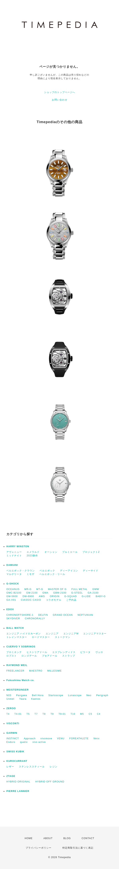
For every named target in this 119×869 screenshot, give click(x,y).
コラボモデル (53, 600)
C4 (98, 714)
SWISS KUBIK (15, 751)
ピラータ (85, 652)
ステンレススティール (32, 766)
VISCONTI (12, 723)
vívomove (46, 738)
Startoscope (55, 695)
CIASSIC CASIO (31, 600)
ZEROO (11, 708)
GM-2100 (32, 592)
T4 (8, 714)
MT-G (39, 589)
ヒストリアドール (37, 652)
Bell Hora (38, 695)
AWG (42, 596)
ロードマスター (41, 637)
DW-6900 (28, 596)
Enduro (10, 742)
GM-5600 (12, 596)
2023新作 (32, 555)
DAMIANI (12, 565)
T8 (44, 714)
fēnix (97, 738)
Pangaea (21, 695)
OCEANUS (12, 589)
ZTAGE (10, 776)
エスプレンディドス (63, 652)
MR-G (28, 589)
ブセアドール (49, 655)
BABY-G (100, 596)
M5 (82, 714)
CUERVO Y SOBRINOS (20, 646)
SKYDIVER (13, 618)
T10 (73, 714)
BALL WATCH (15, 628)
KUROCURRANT (16, 761)
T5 (28, 714)
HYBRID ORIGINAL (18, 781)
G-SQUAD (70, 596)
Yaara (22, 699)
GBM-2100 (59, 592)
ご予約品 (71, 600)
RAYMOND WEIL (16, 665)
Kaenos (36, 699)
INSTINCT (12, 738)
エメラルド (33, 552)
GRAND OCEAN (63, 615)
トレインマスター (16, 637)
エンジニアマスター (94, 633)
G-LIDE (86, 596)
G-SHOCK (12, 583)
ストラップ (68, 655)
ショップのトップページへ (59, 92)
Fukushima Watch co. (20, 680)
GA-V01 (11, 600)
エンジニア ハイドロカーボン (23, 633)
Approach (30, 738)
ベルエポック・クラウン (20, 570)
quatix (24, 742)
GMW (95, 589)
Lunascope (75, 695)
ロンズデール (29, 655)
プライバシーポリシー (38, 847)
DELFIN (43, 615)
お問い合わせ (59, 99)
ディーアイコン (69, 570)
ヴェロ (99, 652)
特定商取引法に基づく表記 (77, 847)
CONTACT (88, 838)
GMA (45, 592)
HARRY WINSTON (17, 546)
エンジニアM (70, 633)
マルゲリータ (14, 574)
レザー (10, 766)
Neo (88, 695)
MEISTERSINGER (17, 689)
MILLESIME (54, 670)
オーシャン (51, 552)
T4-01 (17, 714)
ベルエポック (47, 570)
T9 (52, 714)
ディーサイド (90, 570)
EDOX (10, 609)
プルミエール (70, 552)
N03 (8, 695)
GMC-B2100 (13, 592)
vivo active (39, 742)
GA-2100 (93, 592)
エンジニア (52, 633)
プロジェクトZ (91, 552)
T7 (36, 714)
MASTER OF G (57, 589)
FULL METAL (79, 589)
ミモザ (30, 574)
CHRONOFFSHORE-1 (19, 615)
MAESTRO (35, 670)
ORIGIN (55, 596)
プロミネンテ (14, 652)
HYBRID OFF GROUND (49, 781)
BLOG (67, 838)
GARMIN (11, 733)
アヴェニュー (14, 552)
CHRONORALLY (35, 618)
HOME (29, 838)
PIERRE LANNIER (17, 791)
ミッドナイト (14, 555)
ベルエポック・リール (52, 574)
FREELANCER (15, 670)
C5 (90, 714)
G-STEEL (77, 592)
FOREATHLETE (79, 738)
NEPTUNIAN (85, 615)
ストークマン (62, 637)
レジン (53, 766)
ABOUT (47, 838)
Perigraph (102, 695)
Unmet (10, 699)
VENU (60, 738)
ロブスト (11, 655)
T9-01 (62, 714)
